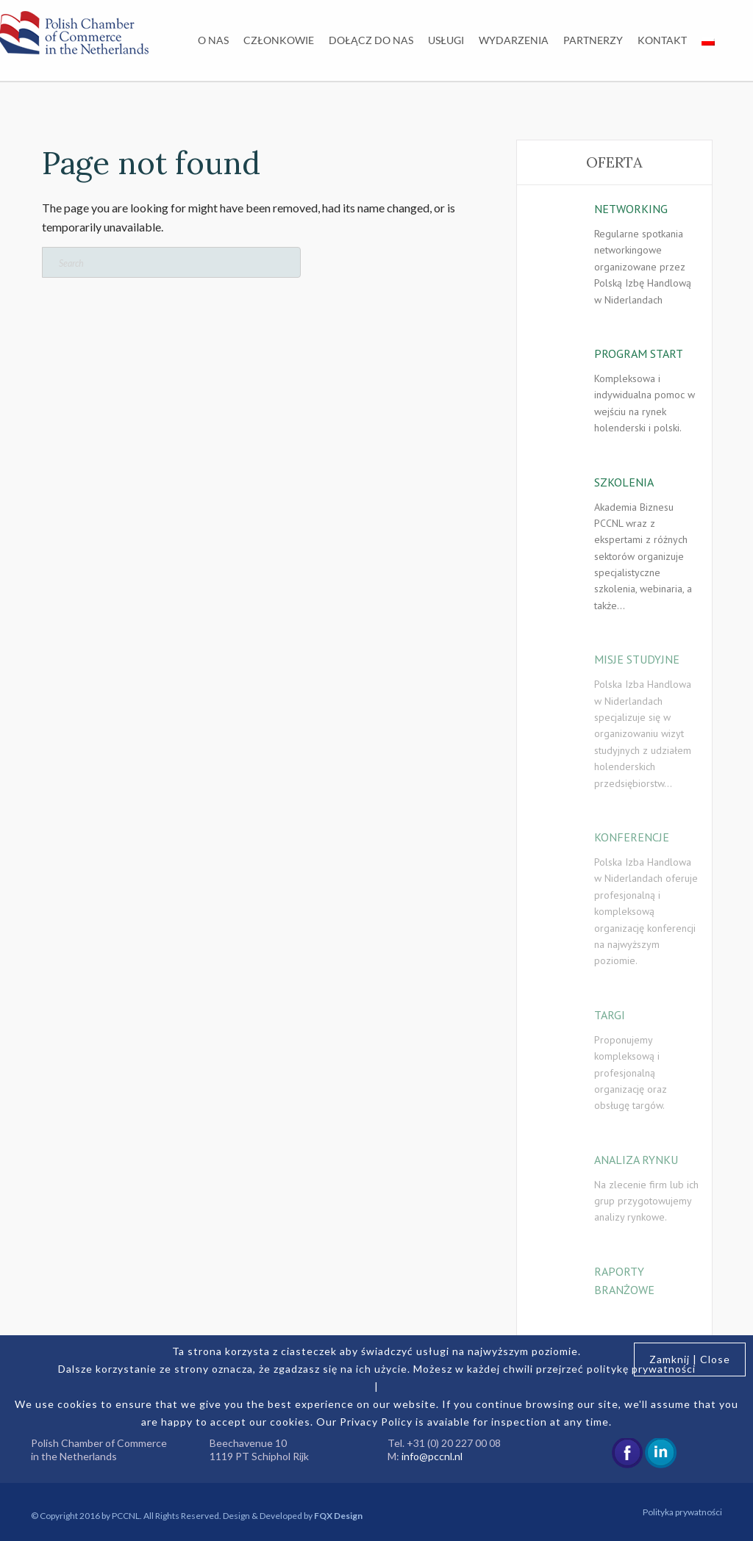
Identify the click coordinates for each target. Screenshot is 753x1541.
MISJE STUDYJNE (636, 659)
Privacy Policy (376, 1421)
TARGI (609, 1014)
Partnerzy (593, 40)
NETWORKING (631, 208)
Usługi (446, 40)
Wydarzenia (514, 40)
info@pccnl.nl (432, 1456)
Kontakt (662, 40)
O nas (213, 40)
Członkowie (278, 40)
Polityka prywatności (682, 1511)
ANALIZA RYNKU (636, 1159)
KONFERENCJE (631, 837)
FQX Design (338, 1515)
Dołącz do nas (371, 40)
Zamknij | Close (689, 1359)
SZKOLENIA (624, 482)
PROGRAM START (638, 353)
